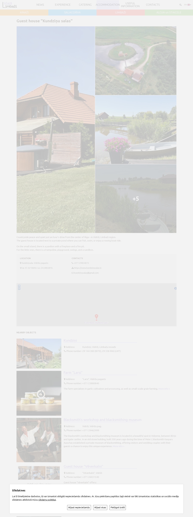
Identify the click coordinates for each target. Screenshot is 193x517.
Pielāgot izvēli (118, 507)
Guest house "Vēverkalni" (83, 466)
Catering (85, 4)
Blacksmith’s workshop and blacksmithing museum (103, 420)
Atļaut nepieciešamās (79, 507)
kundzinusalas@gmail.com (86, 273)
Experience (63, 4)
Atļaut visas (100, 507)
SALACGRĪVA (72, 12)
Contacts (153, 4)
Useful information (130, 5)
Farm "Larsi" (73, 372)
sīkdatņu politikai (47, 499)
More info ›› (164, 388)
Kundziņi (70, 340)
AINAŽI (24, 12)
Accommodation (108, 4)
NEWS (40, 4)
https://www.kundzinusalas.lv (87, 268)
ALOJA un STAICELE (168, 12)
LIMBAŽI (120, 12)
